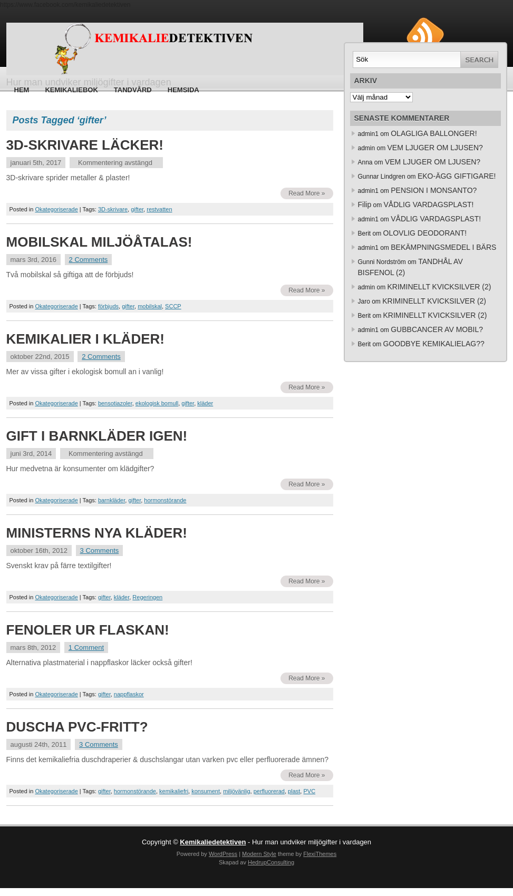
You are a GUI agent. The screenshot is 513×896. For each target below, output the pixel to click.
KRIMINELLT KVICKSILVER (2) (439, 287)
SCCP (173, 306)
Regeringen (147, 597)
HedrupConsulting (271, 862)
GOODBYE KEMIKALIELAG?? (434, 343)
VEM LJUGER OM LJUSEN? (435, 147)
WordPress (223, 854)
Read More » (306, 193)
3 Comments (99, 550)
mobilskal (150, 306)
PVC (309, 791)
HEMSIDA (183, 90)
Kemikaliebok (71, 90)
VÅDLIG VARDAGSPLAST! (429, 204)
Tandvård (133, 90)
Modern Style (259, 854)
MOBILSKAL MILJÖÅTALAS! (99, 242)
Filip (365, 204)
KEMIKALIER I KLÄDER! (85, 339)
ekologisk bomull (156, 403)
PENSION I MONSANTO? (434, 190)
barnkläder (111, 500)
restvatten (159, 209)
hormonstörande (165, 500)
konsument (205, 791)
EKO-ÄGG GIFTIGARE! (457, 176)
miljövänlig (236, 791)
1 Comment (86, 647)
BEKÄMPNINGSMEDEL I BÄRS (443, 247)
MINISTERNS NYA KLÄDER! (96, 533)
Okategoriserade (56, 209)
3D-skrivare (113, 209)
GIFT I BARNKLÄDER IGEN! (97, 436)
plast (294, 791)
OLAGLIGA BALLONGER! (434, 133)
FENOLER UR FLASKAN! (87, 630)
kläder (205, 403)
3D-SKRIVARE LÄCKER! (85, 145)
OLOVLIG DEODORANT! (425, 233)
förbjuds (108, 306)
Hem (22, 90)
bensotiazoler (115, 403)
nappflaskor (129, 694)
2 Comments (88, 260)
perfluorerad (269, 791)
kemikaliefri (173, 791)
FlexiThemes (319, 854)
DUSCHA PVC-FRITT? (77, 727)
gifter (137, 209)
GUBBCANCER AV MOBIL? (437, 329)
